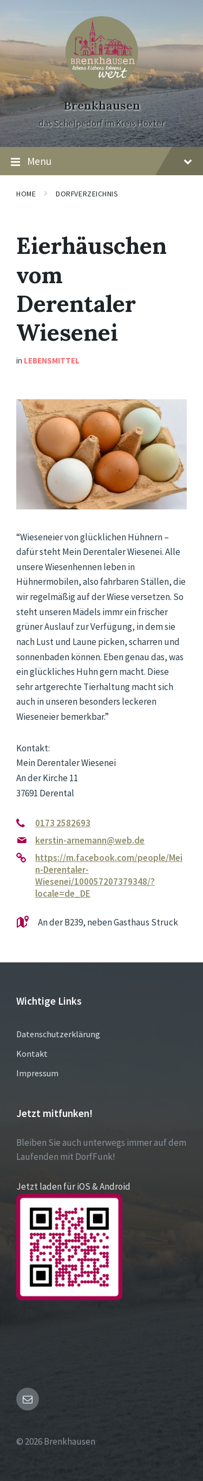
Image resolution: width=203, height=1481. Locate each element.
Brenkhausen (101, 105)
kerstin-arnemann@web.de (90, 840)
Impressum (37, 1073)
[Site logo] (102, 86)
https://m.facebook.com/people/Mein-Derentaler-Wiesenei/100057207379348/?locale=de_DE (108, 875)
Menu (101, 162)
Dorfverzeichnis (87, 194)
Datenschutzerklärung (58, 1034)
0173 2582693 (62, 823)
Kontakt (32, 1053)
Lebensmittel (52, 360)
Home (26, 194)
